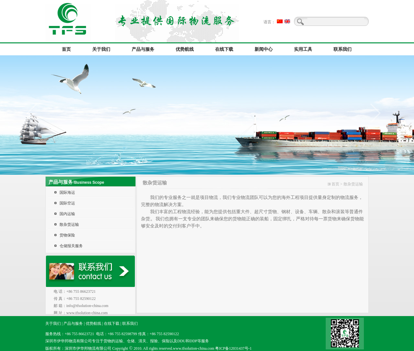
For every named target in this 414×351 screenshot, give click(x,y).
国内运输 (67, 214)
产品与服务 (73, 323)
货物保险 (67, 235)
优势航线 (93, 323)
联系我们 (130, 323)
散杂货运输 (69, 224)
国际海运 (67, 192)
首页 (335, 184)
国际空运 (67, 203)
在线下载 (111, 323)
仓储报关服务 (71, 246)
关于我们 (53, 323)
